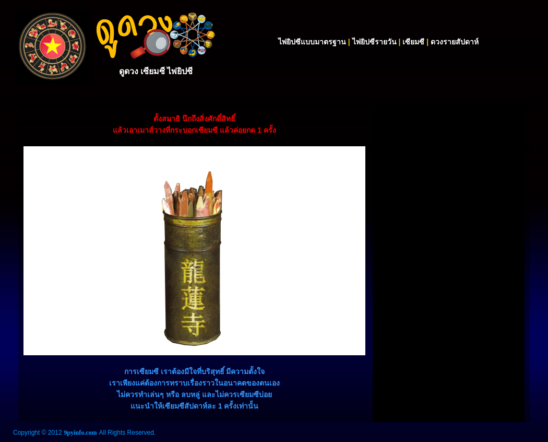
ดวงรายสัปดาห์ (455, 42)
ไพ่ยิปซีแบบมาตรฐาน (312, 42)
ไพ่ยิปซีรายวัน (374, 42)
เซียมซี (413, 42)
